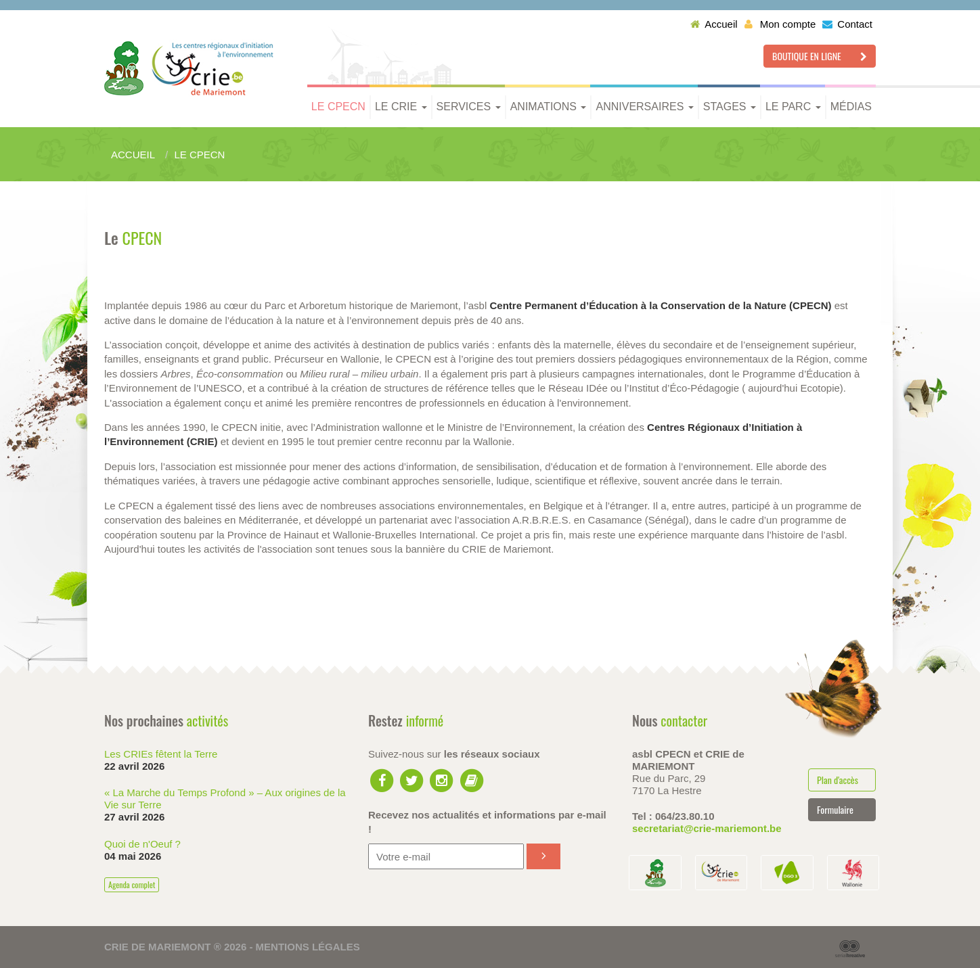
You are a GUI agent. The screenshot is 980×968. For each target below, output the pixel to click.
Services (469, 106)
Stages (729, 106)
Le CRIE (401, 106)
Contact (847, 24)
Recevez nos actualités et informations (487, 822)
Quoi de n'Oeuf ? (142, 844)
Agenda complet (131, 884)
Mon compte (780, 24)
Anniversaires (644, 106)
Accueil (713, 24)
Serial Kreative (850, 949)
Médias (851, 106)
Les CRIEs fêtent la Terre (160, 754)
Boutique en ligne (819, 56)
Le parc (793, 106)
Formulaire (835, 809)
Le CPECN (338, 106)
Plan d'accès (837, 780)
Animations (548, 106)
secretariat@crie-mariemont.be (707, 828)
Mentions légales (308, 946)
